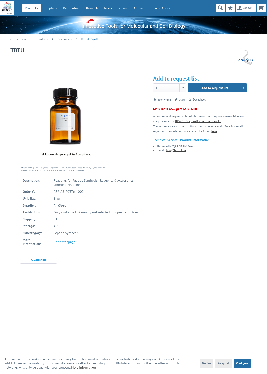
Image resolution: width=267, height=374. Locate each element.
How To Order (160, 8)
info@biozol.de (176, 150)
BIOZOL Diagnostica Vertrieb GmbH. (198, 121)
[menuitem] (31, 8)
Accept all (223, 363)
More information (83, 367)
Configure (242, 363)
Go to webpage (64, 242)
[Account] (246, 8)
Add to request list (222, 87)
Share (180, 100)
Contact (139, 8)
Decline (206, 363)
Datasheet (38, 260)
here (214, 131)
